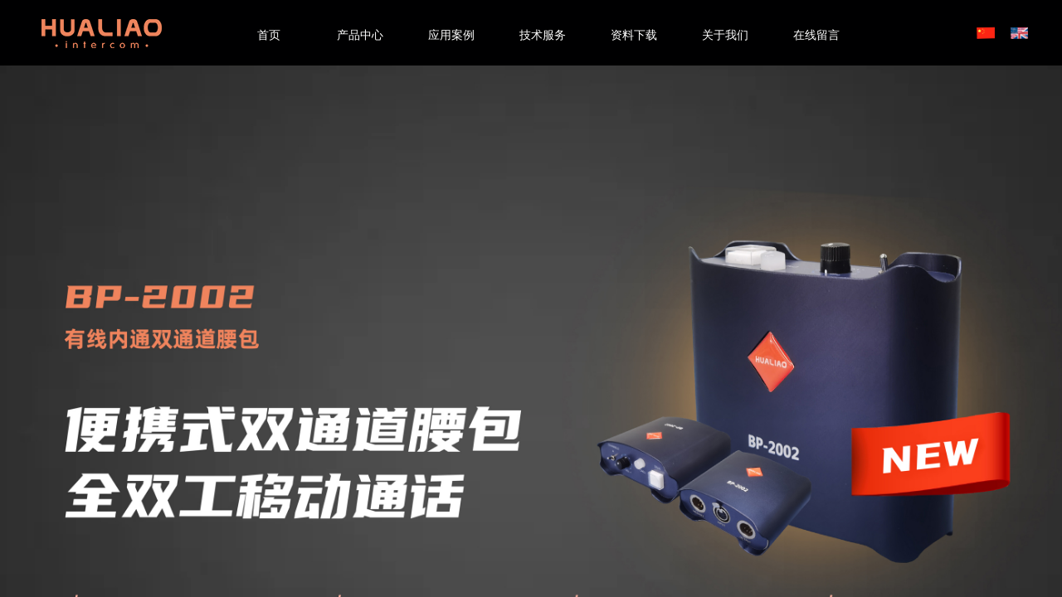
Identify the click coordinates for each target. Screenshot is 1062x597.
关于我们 (725, 35)
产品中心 (360, 35)
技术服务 (542, 35)
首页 (268, 35)
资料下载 (634, 35)
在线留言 (816, 35)
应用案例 (451, 35)
